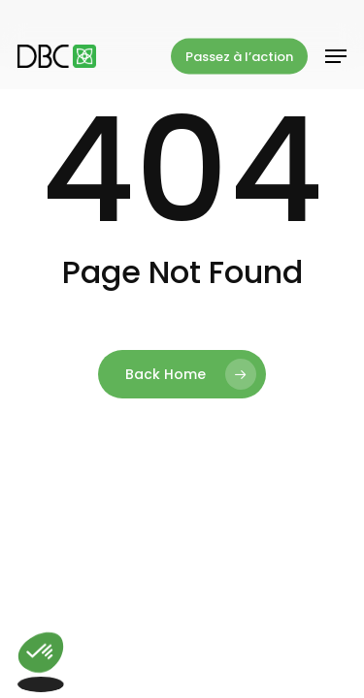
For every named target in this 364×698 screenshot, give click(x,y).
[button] (336, 56)
